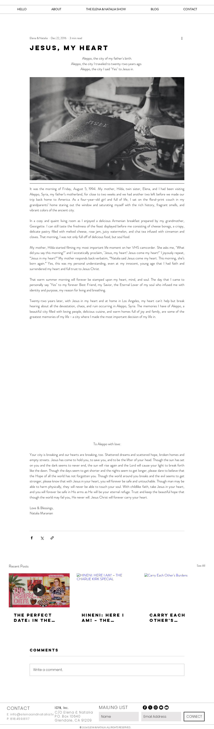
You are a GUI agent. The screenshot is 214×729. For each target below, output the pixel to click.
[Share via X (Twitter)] (42, 538)
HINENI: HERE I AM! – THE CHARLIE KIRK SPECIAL (103, 617)
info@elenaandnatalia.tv (32, 714)
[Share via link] (52, 538)
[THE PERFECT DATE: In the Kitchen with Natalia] (39, 590)
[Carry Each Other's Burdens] (174, 590)
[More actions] (181, 38)
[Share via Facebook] (32, 538)
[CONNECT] (194, 716)
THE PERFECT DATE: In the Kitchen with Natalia (34, 617)
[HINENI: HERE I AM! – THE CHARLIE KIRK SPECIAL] (107, 590)
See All (201, 565)
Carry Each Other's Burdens (167, 617)
